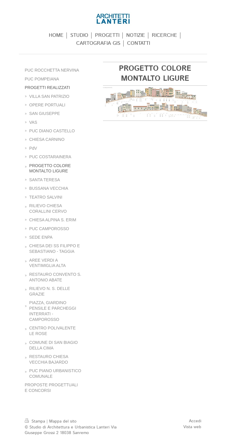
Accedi (195, 421)
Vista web (192, 427)
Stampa (35, 421)
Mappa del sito (63, 421)
